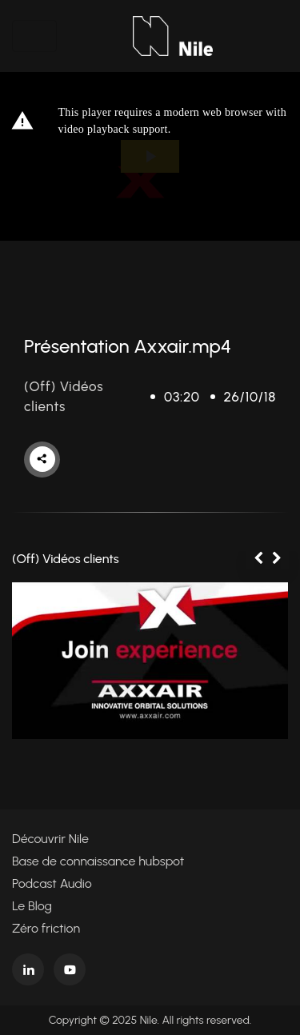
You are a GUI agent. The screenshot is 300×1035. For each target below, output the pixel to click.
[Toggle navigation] (34, 36)
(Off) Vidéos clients (65, 558)
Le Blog (32, 905)
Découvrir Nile (50, 838)
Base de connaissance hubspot (98, 861)
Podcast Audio (52, 883)
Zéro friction (46, 928)
